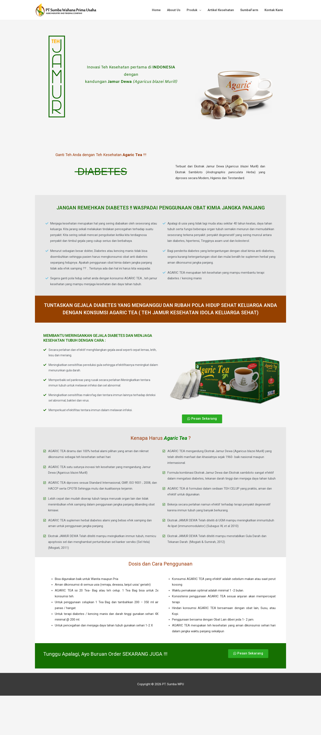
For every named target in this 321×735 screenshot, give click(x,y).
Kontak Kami (274, 10)
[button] (202, 418)
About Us (173, 10)
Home (156, 10)
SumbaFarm (249, 10)
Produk (192, 10)
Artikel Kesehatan (221, 10)
